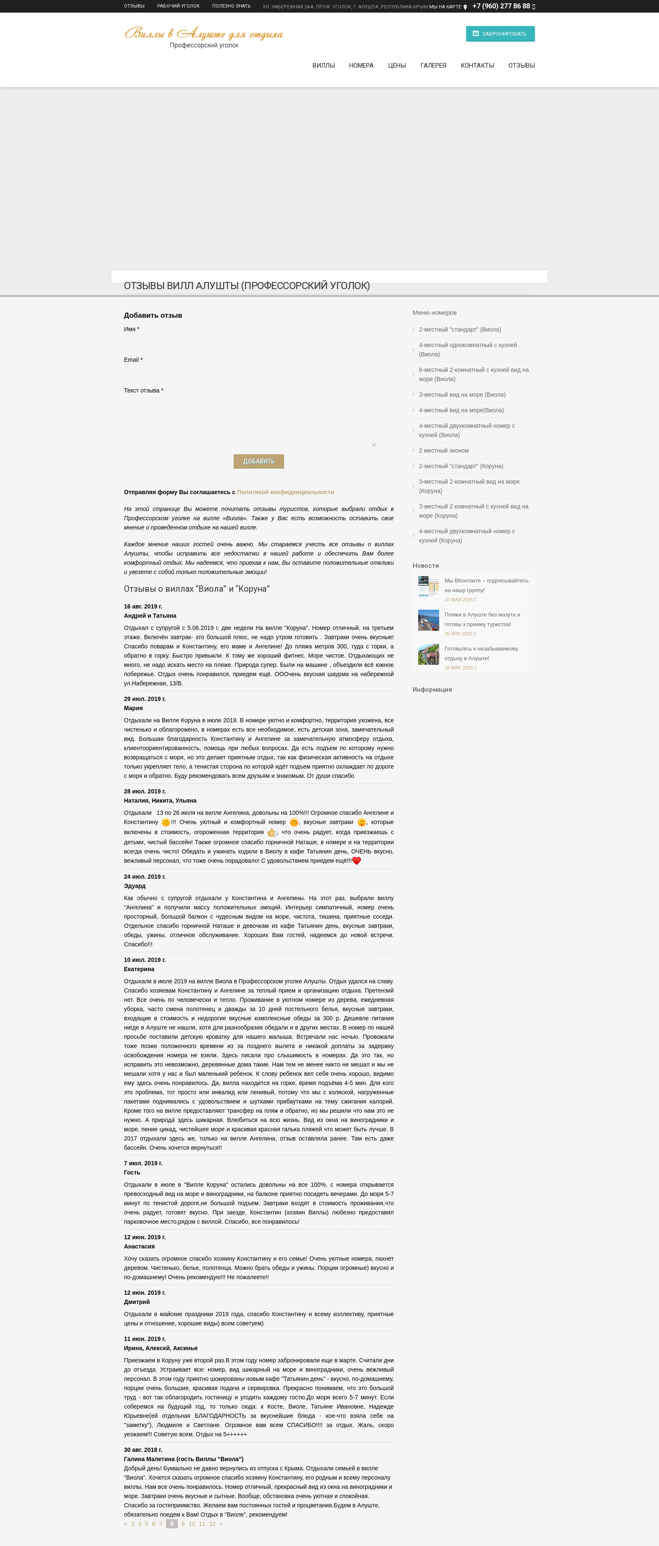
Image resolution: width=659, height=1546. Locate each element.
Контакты (477, 63)
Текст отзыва (142, 388)
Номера (361, 63)
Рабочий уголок (178, 6)
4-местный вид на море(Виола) (461, 407)
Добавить (259, 459)
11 (202, 1521)
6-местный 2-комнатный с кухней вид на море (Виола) (474, 372)
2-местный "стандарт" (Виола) (460, 327)
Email (131, 357)
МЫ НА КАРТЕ (445, 7)
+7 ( (478, 6)
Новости (426, 563)
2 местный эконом (444, 448)
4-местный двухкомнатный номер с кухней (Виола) (467, 428)
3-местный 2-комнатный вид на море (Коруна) (469, 484)
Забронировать (504, 34)
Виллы (324, 63)
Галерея (433, 63)
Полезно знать (231, 6)
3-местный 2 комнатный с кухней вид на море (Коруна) (474, 508)
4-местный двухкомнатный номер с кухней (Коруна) (467, 533)
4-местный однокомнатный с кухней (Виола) (468, 347)
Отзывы (134, 6)
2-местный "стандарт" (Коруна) (461, 463)
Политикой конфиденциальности (286, 489)
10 (192, 1521)
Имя (129, 326)
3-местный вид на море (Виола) (462, 392)
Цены (397, 63)
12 (212, 1521)
